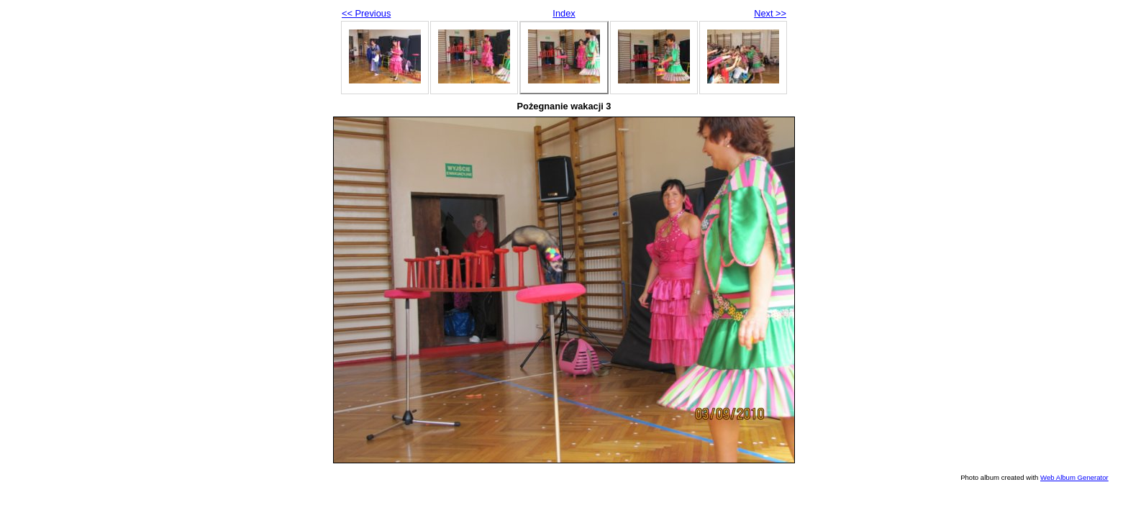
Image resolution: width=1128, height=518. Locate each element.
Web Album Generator (1074, 477)
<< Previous (366, 13)
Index (563, 13)
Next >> (770, 13)
